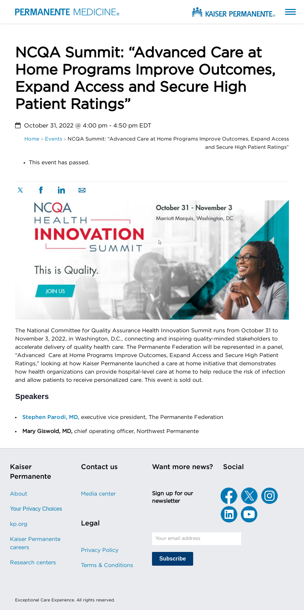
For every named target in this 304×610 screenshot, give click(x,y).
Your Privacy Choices (36, 509)
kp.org (18, 524)
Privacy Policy (99, 550)
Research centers (33, 562)
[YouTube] (249, 514)
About (18, 494)
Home (31, 139)
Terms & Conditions (107, 565)
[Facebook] (229, 495)
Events (53, 139)
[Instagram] (269, 495)
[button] (283, 11)
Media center (98, 494)
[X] (249, 495)
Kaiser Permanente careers (35, 543)
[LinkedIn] (229, 514)
